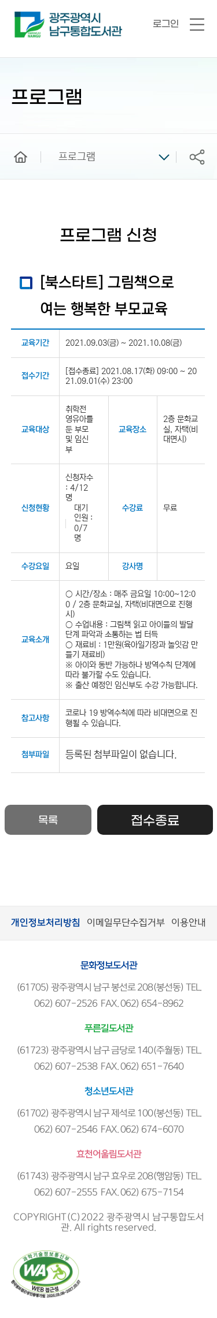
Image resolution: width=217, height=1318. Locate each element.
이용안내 (188, 923)
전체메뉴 (197, 25)
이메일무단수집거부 (126, 923)
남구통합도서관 (30, 17)
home (12, 139)
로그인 (166, 23)
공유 (196, 156)
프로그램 (76, 157)
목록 (48, 821)
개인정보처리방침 (45, 923)
